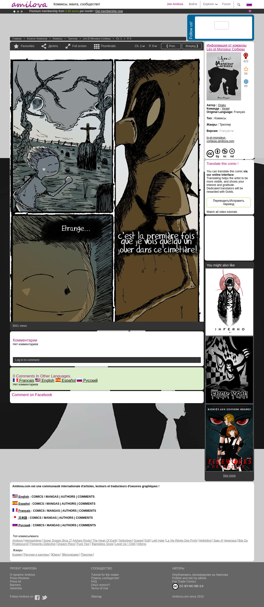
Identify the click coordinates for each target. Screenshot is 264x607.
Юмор (56, 554)
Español (65, 380)
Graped (138, 540)
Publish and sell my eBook (189, 578)
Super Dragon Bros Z (57, 540)
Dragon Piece (66, 544)
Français (23, 380)
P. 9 (129, 38)
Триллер (73, 38)
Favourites (27, 46)
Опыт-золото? (100, 585)
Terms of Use (99, 588)
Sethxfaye (125, 540)
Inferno (141, 544)
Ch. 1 (119, 38)
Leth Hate (158, 540)
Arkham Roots (81, 540)
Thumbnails (108, 46)
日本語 (19, 517)
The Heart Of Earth (105, 540)
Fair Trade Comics (184, 581)
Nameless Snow (102, 544)
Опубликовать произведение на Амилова (200, 574)
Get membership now (109, 11)
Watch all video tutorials (222, 212)
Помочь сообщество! (105, 578)
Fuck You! (83, 544)
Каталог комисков (37, 38)
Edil (147, 540)
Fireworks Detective (42, 544)
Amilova (17, 540)
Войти (193, 4)
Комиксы (57, 38)
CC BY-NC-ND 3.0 (187, 586)
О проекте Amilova (22, 574)
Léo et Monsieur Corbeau (97, 38)
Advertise (16, 588)
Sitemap (96, 596)
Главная (17, 38)
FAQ (94, 581)
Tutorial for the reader (105, 574)
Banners (15, 585)
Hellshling (205, 540)
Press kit (15, 581)
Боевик (17, 554)
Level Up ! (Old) (125, 544)
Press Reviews (19, 578)
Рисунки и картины (36, 554)
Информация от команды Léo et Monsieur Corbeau (227, 47)
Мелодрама (70, 554)
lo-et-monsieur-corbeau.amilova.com (220, 139)
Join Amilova (175, 4)
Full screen (79, 46)
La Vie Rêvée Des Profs (181, 540)
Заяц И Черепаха (224, 540)
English (44, 380)
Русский (87, 380)
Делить (53, 46)
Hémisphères (33, 540)
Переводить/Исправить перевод (228, 202)
